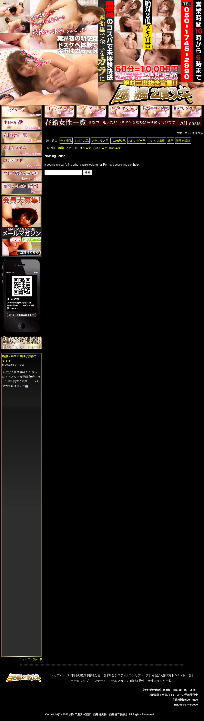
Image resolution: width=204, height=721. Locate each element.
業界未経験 (183, 140)
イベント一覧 (182, 675)
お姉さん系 (81, 140)
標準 (61, 148)
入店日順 (71, 148)
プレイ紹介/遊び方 (158, 675)
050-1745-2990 (189, 704)
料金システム (117, 675)
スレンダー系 (136, 140)
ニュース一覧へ (30, 659)
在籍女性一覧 (97, 675)
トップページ (60, 675)
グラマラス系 (100, 140)
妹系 (170, 140)
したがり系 (118, 140)
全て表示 (66, 140)
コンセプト (136, 675)
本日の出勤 (78, 675)
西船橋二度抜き (118, 714)
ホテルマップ (80, 681)
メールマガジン (118, 681)
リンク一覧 (164, 681)
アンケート (98, 681)
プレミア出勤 (156, 140)
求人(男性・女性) (143, 681)
